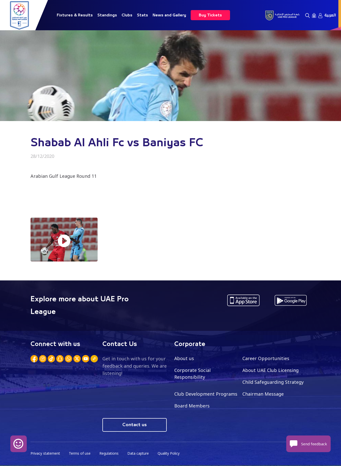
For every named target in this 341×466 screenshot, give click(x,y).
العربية (330, 15)
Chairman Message (263, 394)
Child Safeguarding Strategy (273, 382)
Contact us (134, 425)
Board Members (192, 406)
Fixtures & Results (75, 15)
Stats (142, 15)
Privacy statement (46, 453)
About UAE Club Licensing (270, 370)
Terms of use (80, 453)
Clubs (127, 15)
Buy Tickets (210, 15)
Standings (107, 15)
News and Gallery (169, 15)
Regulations (110, 453)
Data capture (139, 453)
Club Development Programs (205, 394)
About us (184, 358)
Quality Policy (170, 453)
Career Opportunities (265, 358)
